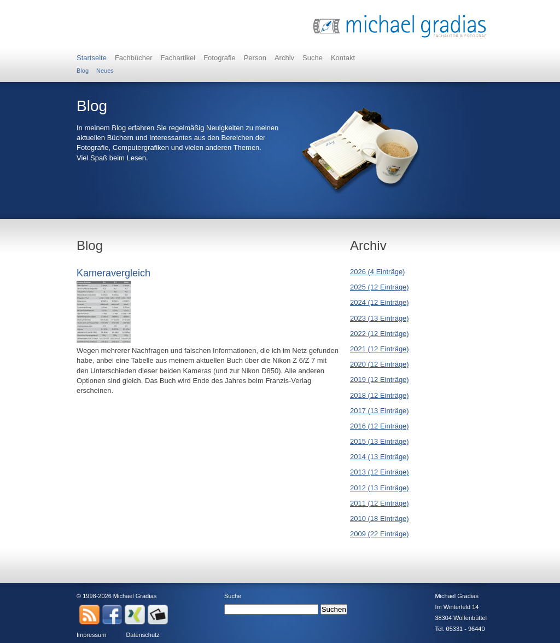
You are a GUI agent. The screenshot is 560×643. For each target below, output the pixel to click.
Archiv (284, 58)
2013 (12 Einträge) (379, 472)
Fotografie (219, 58)
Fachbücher (134, 58)
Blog (83, 70)
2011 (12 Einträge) (379, 503)
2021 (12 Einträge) (379, 349)
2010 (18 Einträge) (379, 518)
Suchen (334, 609)
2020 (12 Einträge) (379, 364)
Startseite (92, 58)
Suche (312, 58)
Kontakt (343, 58)
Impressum (91, 635)
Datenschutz (142, 635)
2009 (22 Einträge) (379, 534)
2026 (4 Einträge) (377, 272)
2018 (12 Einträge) (379, 395)
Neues (105, 70)
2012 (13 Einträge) (379, 488)
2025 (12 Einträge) (379, 287)
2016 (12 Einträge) (379, 426)
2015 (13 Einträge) (379, 441)
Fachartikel (178, 58)
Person (255, 58)
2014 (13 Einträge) (379, 457)
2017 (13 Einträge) (379, 411)
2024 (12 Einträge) (379, 302)
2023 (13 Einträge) (379, 318)
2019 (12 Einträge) (379, 379)
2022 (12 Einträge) (379, 333)
